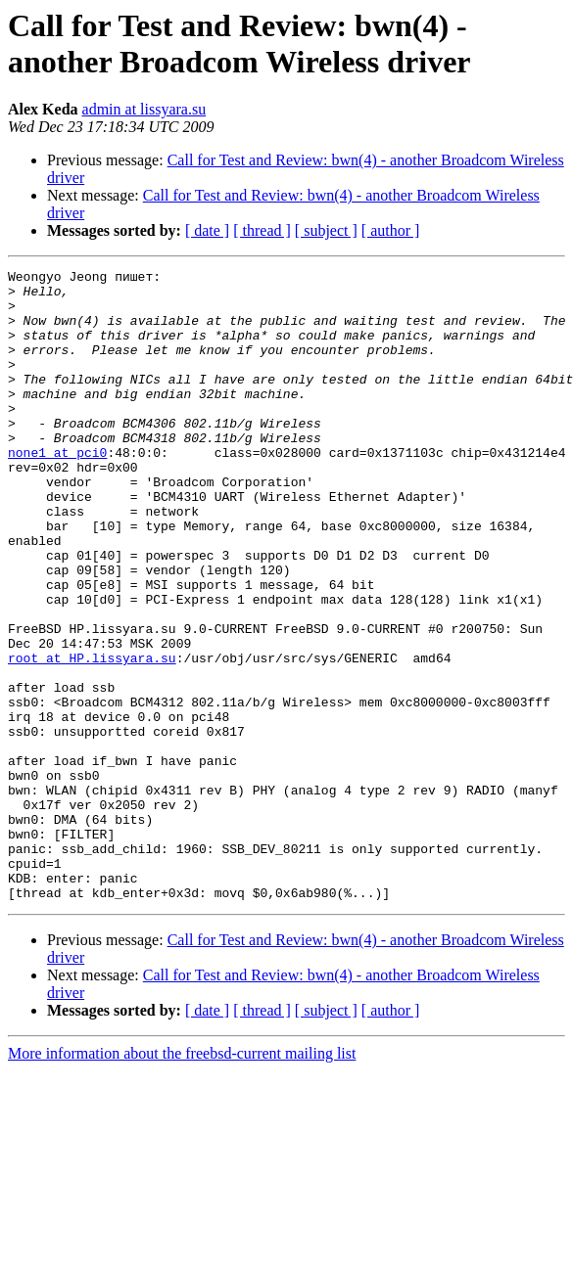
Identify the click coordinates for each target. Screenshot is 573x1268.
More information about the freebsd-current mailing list (182, 1179)
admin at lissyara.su (144, 109)
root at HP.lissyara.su (92, 737)
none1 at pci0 (57, 490)
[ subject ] (326, 230)
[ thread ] (262, 230)
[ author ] (390, 230)
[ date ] (207, 230)
